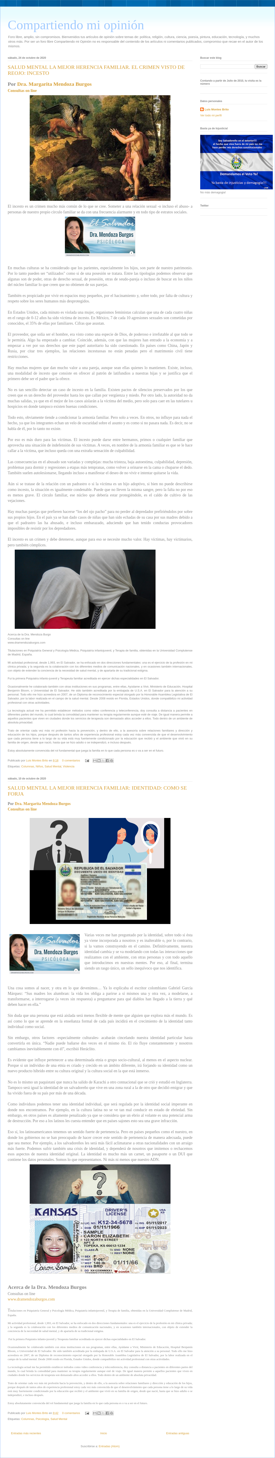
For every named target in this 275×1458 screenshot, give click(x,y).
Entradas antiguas (177, 1433)
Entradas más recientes (26, 1433)
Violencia (69, 766)
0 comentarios (71, 760)
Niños (39, 766)
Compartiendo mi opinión (76, 25)
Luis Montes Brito (37, 760)
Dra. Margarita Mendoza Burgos (54, 84)
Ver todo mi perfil (211, 115)
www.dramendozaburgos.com (31, 1299)
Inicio (103, 1433)
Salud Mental (53, 766)
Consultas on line (22, 90)
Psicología (42, 1419)
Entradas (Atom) (109, 1446)
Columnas (27, 766)
